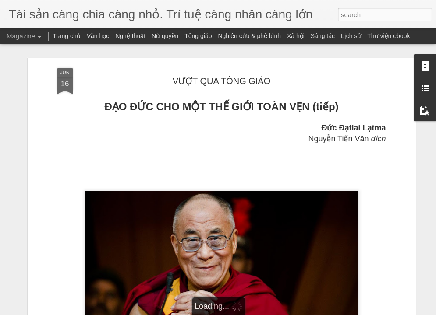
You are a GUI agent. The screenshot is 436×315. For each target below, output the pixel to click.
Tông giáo (198, 35)
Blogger (245, 310)
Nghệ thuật (130, 35)
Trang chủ (67, 35)
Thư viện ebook (388, 35)
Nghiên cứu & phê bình (249, 35)
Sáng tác (323, 35)
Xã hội (296, 35)
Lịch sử (351, 35)
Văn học (98, 35)
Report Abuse (271, 310)
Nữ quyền (165, 35)
